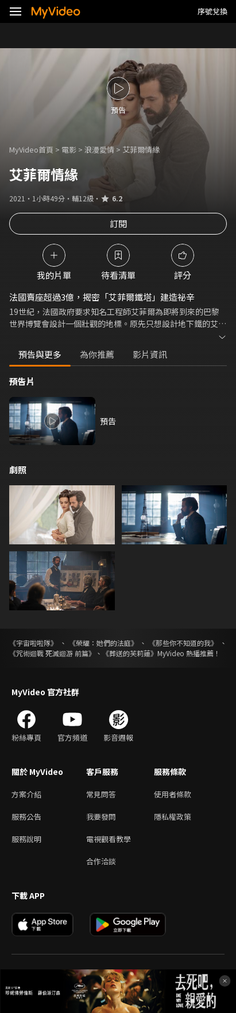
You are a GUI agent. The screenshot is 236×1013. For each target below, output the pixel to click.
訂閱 (118, 223)
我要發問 (101, 816)
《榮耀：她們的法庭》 (103, 643)
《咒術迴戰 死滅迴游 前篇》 (52, 653)
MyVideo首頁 (31, 149)
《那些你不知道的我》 (183, 643)
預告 (108, 421)
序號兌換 (212, 11)
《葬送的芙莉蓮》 (129, 653)
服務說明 (26, 838)
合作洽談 (101, 861)
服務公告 (26, 816)
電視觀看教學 (108, 838)
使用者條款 (172, 794)
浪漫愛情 (99, 149)
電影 (68, 149)
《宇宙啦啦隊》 (33, 643)
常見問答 (101, 794)
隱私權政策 (172, 816)
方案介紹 (26, 794)
